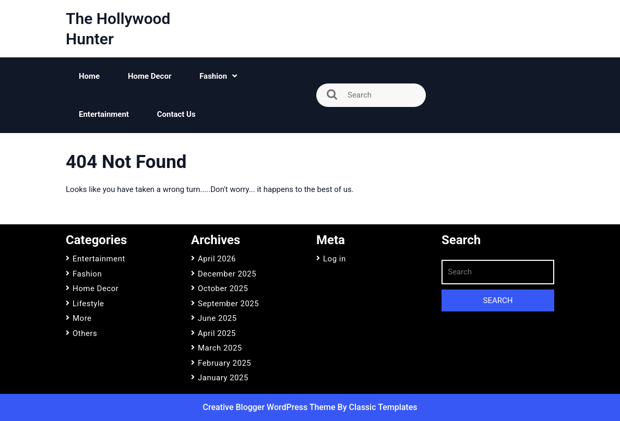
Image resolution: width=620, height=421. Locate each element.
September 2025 (228, 303)
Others (85, 333)
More (82, 318)
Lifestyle (88, 303)
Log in (334, 258)
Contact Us (176, 114)
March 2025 (220, 348)
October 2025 (223, 288)
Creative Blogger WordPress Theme (270, 407)
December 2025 (227, 274)
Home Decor (150, 76)
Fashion (213, 76)
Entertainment (104, 114)
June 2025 (217, 318)
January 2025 (223, 377)
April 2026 (217, 258)
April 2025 (217, 333)
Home (89, 76)
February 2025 (224, 363)
